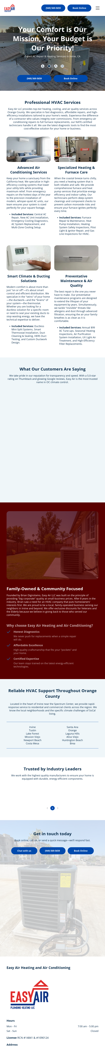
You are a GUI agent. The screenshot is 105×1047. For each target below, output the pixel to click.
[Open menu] (98, 8)
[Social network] (49, 66)
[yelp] (42, 66)
